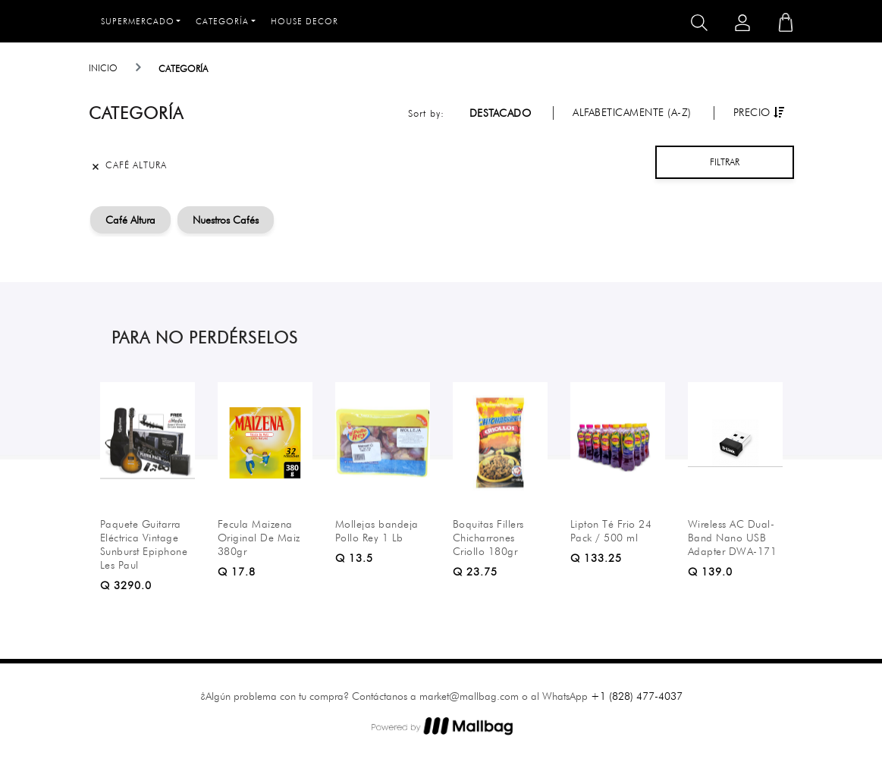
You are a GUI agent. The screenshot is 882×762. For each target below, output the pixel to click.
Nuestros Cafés (226, 220)
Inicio (103, 68)
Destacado (500, 113)
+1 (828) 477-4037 (637, 696)
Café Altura (130, 220)
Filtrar (724, 162)
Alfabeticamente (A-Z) (632, 112)
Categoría (222, 21)
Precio (759, 112)
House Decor (304, 21)
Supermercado (137, 21)
